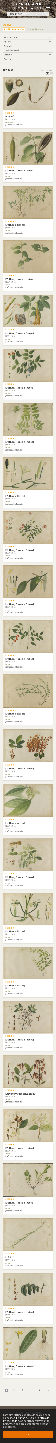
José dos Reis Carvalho (14, 125)
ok (28, 1434)
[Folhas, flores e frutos (19, 171)
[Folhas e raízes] (15, 824)
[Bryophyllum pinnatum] (20, 1095)
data (49, 70)
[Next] (48, 1390)
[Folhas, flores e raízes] (19, 1367)
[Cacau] (10, 117)
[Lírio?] (10, 1258)
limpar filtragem (35, 29)
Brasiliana (28, 6)
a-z (43, 70)
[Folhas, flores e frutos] (19, 334)
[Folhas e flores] (15, 226)
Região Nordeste (12, 29)
